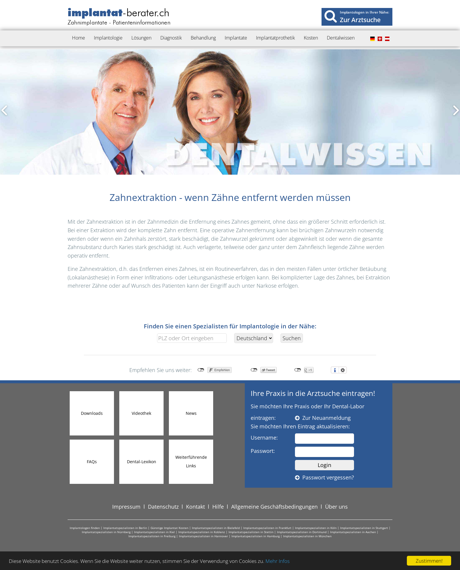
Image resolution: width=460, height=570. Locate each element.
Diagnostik (171, 38)
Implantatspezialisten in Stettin (251, 532)
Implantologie (108, 38)
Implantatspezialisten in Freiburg (151, 536)
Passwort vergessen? (324, 477)
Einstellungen (343, 370)
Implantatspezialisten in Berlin (125, 528)
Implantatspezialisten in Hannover (203, 536)
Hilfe (218, 506)
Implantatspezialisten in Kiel (154, 532)
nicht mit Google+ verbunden (297, 370)
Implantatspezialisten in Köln (316, 528)
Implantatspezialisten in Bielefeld (216, 528)
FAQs (92, 461)
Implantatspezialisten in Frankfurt (267, 528)
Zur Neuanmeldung (323, 417)
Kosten (311, 38)
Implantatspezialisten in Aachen (353, 532)
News (191, 413)
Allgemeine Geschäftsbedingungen (274, 506)
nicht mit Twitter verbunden (254, 370)
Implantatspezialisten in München (307, 536)
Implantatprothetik (275, 38)
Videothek (141, 413)
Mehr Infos (277, 561)
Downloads (92, 413)
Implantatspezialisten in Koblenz (201, 532)
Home (78, 38)
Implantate (236, 38)
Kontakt (195, 506)
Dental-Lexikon (141, 461)
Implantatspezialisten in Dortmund (302, 532)
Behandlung (203, 38)
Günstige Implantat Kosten (169, 528)
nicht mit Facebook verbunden (201, 370)
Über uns (336, 506)
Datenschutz (163, 506)
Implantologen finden (85, 528)
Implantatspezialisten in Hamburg (255, 536)
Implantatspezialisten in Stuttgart (364, 528)
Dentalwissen (341, 38)
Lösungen (141, 38)
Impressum (126, 506)
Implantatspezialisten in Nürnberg (106, 532)
